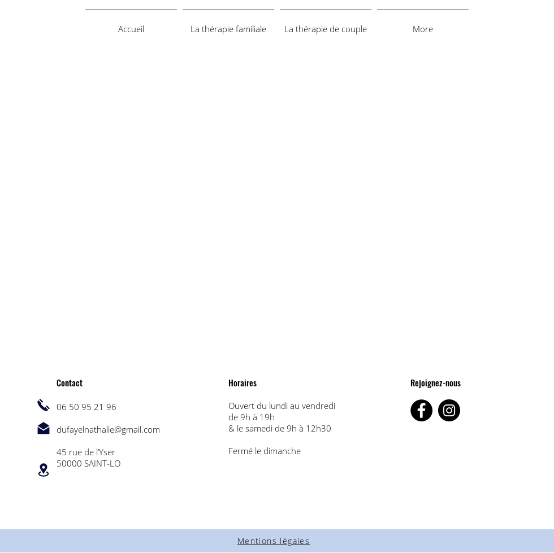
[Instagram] (449, 410)
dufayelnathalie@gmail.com (108, 429)
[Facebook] (421, 410)
